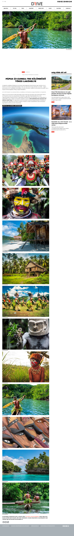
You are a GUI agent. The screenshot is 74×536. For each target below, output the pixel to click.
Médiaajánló (34, 526)
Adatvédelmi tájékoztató (48, 526)
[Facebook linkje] (58, 1)
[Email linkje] (64, 1)
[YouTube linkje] (63, 1)
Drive (14, 74)
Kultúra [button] (59, 8)
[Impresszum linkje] (66, 1)
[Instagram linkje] (59, 1)
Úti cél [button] (14, 8)
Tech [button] (23, 8)
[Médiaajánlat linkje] (69, 1)
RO (3, 1)
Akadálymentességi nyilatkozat (20, 526)
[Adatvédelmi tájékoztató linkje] (67, 1)
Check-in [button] (68, 8)
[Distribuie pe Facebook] (3, 522)
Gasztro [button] (31, 8)
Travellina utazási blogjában (32, 516)
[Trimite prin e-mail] (6, 522)
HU (5, 1)
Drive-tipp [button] (41, 8)
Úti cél (19, 74)
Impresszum (5, 526)
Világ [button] (50, 8)
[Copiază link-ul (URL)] (8, 522)
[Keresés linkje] (71, 1)
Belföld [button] (6, 8)
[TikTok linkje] (61, 1)
